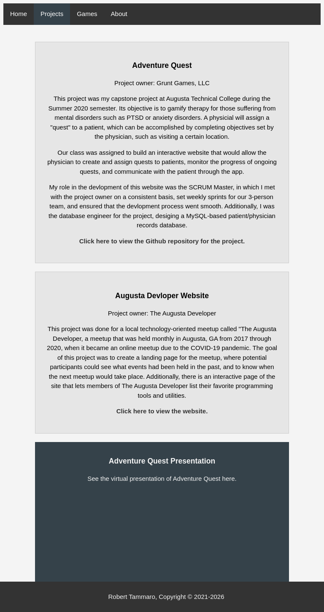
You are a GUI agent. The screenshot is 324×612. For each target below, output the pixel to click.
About (119, 13)
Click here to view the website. (162, 411)
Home (18, 13)
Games (87, 13)
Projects (51, 13)
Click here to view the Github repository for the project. (162, 241)
